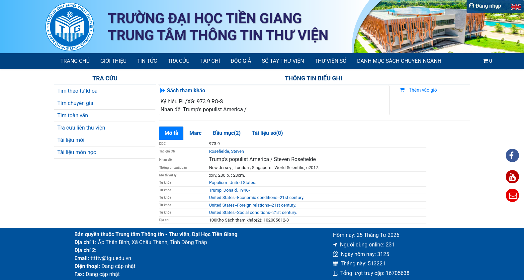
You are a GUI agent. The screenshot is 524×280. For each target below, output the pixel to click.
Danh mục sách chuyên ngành (399, 61)
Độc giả (241, 61)
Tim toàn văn (72, 115)
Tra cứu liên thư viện (81, 128)
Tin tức (147, 61)
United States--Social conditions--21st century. (253, 212)
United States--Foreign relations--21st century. (252, 205)
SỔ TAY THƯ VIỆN (283, 61)
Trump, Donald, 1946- (229, 190)
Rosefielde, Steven (226, 151)
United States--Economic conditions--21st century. (257, 197)
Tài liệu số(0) (267, 133)
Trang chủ (75, 61)
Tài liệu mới (70, 140)
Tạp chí (210, 61)
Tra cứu (179, 61)
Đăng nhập (485, 6)
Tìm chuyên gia (75, 103)
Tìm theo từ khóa (77, 91)
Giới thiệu (113, 61)
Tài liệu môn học (76, 152)
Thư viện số (331, 61)
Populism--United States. (232, 182)
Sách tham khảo (186, 90)
